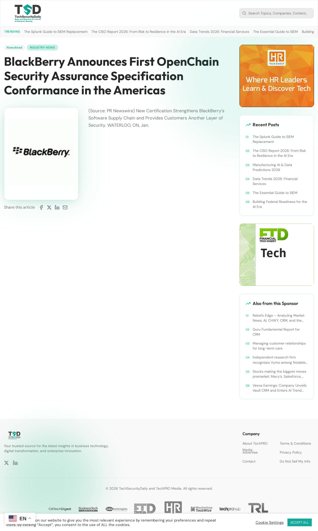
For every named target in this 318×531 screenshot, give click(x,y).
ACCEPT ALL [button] (299, 522)
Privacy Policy (291, 452)
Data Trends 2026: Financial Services (219, 31)
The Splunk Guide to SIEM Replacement (55, 31)
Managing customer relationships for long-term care (279, 346)
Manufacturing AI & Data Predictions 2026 (272, 167)
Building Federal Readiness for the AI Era (280, 204)
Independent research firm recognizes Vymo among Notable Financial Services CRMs (279, 360)
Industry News (42, 48)
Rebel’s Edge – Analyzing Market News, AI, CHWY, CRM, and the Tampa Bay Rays (278, 318)
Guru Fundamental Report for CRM (276, 332)
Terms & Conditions (295, 443)
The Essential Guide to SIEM (275, 31)
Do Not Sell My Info (295, 461)
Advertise (250, 452)
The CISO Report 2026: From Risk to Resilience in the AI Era (138, 31)
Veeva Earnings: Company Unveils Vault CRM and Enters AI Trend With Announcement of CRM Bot (280, 388)
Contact (248, 461)
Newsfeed (14, 48)
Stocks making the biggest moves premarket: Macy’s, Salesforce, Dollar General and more (279, 374)
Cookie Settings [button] (270, 522)
